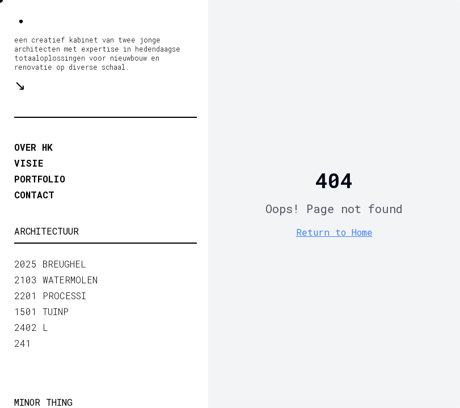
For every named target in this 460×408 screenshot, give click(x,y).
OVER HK (33, 147)
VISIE (28, 163)
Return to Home (334, 232)
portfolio (39, 179)
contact (34, 195)
